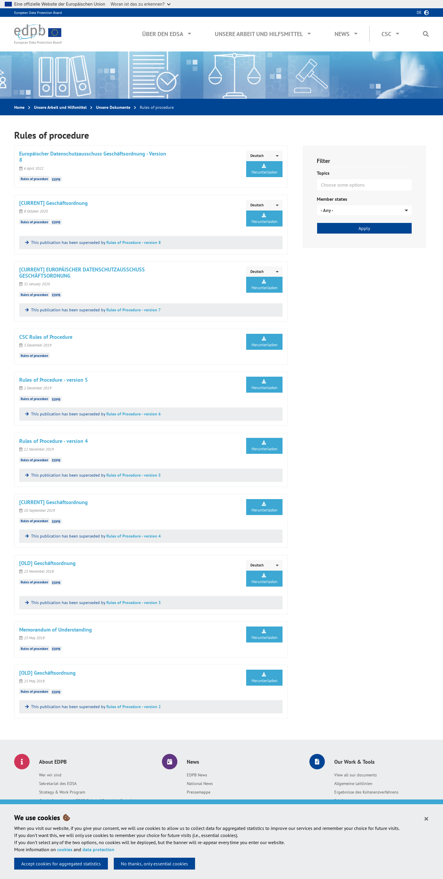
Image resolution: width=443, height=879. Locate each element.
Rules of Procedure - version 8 (133, 242)
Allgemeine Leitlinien (353, 783)
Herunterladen (264, 169)
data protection (98, 849)
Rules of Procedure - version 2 (133, 706)
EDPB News (197, 775)
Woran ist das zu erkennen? (141, 4)
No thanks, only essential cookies (154, 864)
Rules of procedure (34, 179)
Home (19, 107)
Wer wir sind (50, 775)
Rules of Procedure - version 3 (133, 602)
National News (200, 783)
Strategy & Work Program (62, 792)
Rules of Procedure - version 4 (133, 536)
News (342, 34)
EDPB (56, 179)
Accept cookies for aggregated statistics (61, 864)
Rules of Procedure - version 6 (133, 414)
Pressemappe (198, 792)
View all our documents (355, 775)
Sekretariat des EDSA (58, 783)
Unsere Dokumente (113, 107)
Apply (364, 228)
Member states (332, 199)
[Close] (426, 818)
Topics (323, 173)
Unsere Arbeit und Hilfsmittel (259, 34)
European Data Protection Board (38, 12)
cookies (64, 849)
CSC (386, 34)
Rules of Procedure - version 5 (133, 475)
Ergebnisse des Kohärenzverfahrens (366, 792)
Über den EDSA (162, 34)
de (419, 12)
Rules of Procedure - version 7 (133, 310)
